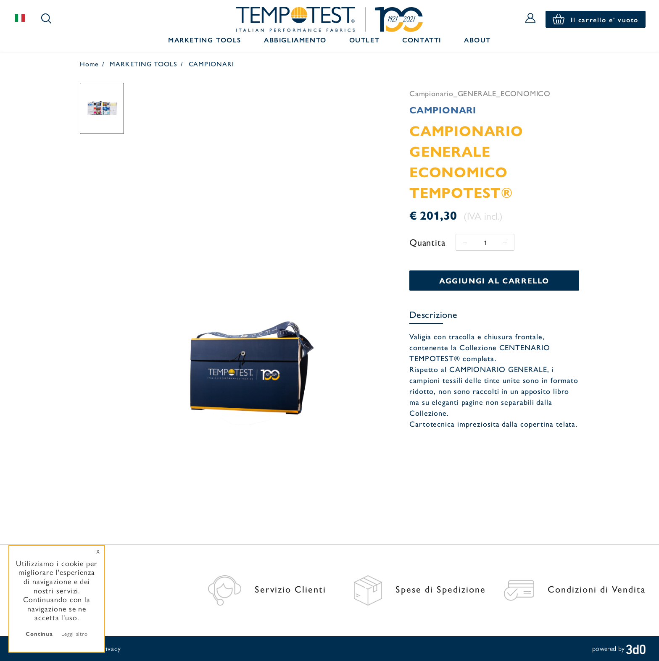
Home (89, 63)
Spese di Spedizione (420, 588)
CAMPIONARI (211, 63)
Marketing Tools (204, 40)
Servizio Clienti (267, 588)
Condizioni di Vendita (575, 588)
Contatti (421, 40)
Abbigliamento (295, 40)
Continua (39, 633)
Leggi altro (74, 633)
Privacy (110, 648)
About (477, 40)
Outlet (364, 40)
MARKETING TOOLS (143, 63)
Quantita (427, 242)
